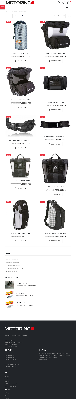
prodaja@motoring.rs (12, 364)
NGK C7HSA (20, 293)
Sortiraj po (8, 16)
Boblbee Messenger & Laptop (15, 268)
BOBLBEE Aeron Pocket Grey (21, 233)
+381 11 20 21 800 (10, 355)
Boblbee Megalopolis (12, 262)
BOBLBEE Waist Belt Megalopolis (20, 140)
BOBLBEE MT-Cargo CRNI (55, 102)
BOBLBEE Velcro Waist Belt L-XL (55, 136)
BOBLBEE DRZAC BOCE (21, 53)
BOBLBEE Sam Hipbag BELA (55, 53)
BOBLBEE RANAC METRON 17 (55, 233)
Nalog (7, 393)
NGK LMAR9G (21, 303)
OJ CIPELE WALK (21, 283)
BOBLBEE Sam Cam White (21, 181)
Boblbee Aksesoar (11, 271)
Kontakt (7, 381)
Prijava (7, 395)
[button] (63, 2)
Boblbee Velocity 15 (12, 259)
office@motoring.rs (11, 366)
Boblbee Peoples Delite (13, 265)
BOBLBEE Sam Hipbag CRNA (21, 100)
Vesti (6, 379)
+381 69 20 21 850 (10, 359)
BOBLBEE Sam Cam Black (55, 187)
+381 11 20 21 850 (10, 357)
